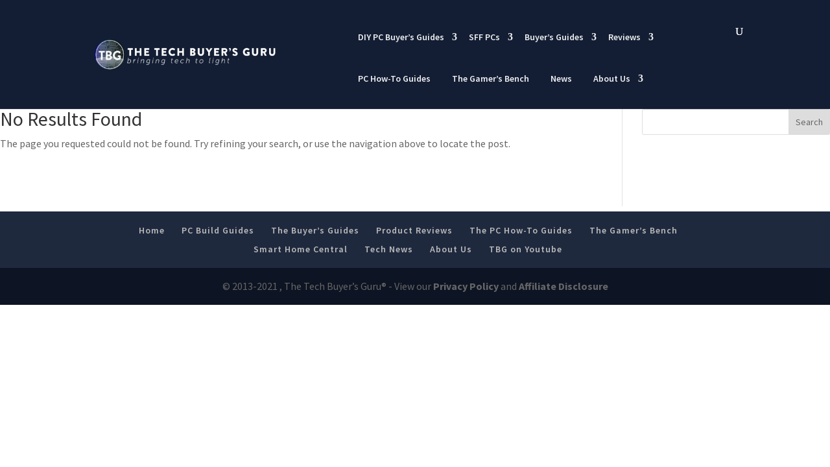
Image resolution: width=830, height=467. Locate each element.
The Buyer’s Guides (315, 230)
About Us (611, 78)
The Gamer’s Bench (490, 78)
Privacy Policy (466, 286)
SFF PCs (484, 37)
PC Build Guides (218, 230)
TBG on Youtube (525, 249)
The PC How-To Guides (521, 230)
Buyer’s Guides (554, 37)
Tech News (388, 249)
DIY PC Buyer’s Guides (401, 37)
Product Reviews (414, 230)
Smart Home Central (301, 249)
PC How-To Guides (394, 78)
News (561, 78)
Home (152, 230)
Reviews (624, 37)
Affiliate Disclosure (563, 286)
